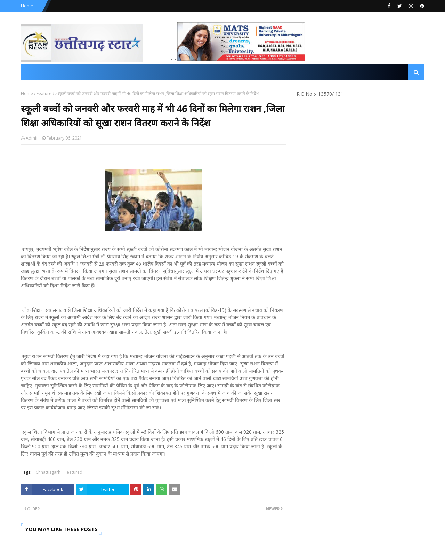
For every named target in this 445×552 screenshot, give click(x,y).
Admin (32, 138)
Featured (45, 93)
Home (27, 6)
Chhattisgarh (47, 472)
